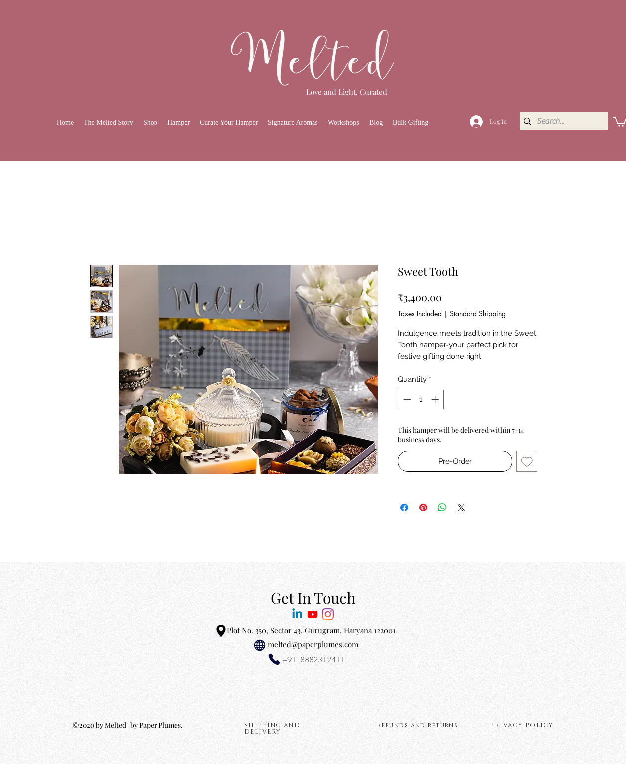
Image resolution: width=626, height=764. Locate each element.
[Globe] (259, 645)
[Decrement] (406, 399)
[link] (619, 121)
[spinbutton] (421, 399)
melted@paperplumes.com (313, 644)
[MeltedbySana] (312, 614)
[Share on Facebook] (404, 507)
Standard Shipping (478, 313)
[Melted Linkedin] (297, 614)
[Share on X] (461, 507)
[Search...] (562, 121)
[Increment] (436, 399)
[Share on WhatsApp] (442, 507)
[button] (150, 122)
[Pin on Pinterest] (423, 507)
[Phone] (274, 659)
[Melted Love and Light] (328, 614)
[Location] (220, 631)
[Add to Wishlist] (527, 461)
